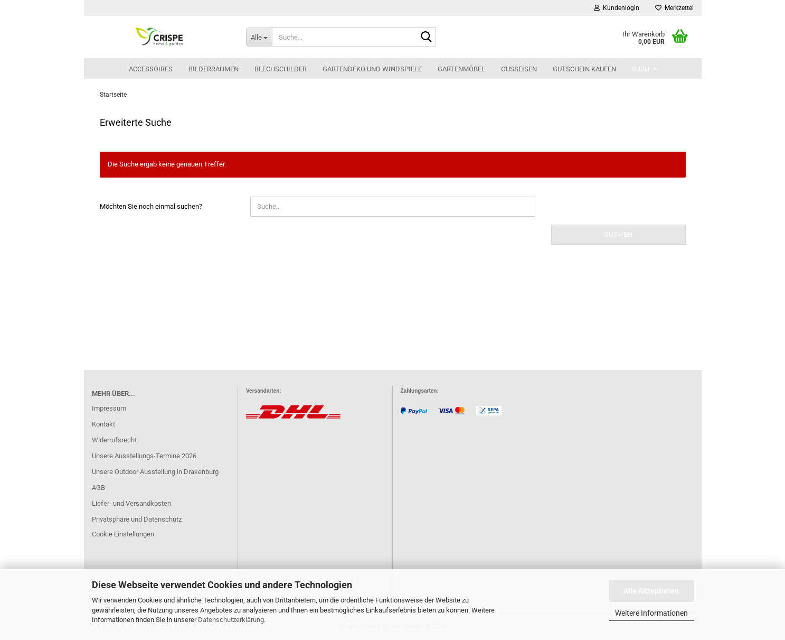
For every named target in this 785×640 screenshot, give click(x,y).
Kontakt (103, 424)
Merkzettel (674, 8)
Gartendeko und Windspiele (372, 69)
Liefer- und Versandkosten (131, 503)
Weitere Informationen (651, 613)
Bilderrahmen (213, 69)
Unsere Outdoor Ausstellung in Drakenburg (155, 472)
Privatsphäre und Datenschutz (137, 519)
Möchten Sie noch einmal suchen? (151, 206)
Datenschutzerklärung (231, 620)
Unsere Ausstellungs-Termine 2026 (144, 456)
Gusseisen (519, 69)
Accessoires (151, 69)
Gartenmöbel (461, 69)
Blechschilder (280, 69)
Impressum (109, 408)
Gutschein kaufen (584, 69)
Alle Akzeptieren (651, 591)
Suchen (645, 69)
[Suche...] (259, 37)
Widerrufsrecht (114, 440)
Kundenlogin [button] (616, 8)
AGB (98, 487)
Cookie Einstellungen (123, 534)
